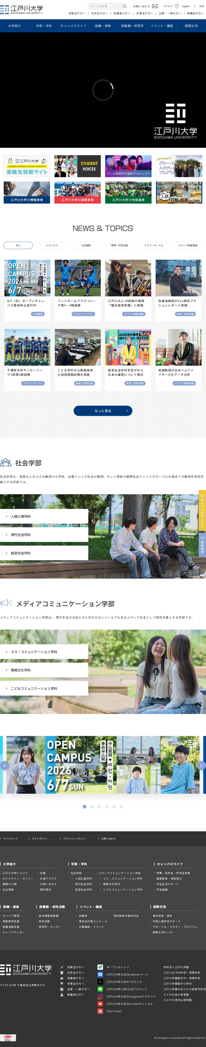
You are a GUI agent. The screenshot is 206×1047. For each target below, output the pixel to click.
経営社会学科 (18, 553)
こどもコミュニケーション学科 (31, 688)
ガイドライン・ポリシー (18, 878)
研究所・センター (50, 927)
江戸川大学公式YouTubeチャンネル (125, 1004)
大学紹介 (14, 25)
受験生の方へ (77, 13)
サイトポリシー (40, 838)
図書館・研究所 (132, 25)
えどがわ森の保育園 (176, 994)
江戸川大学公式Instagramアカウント (126, 996)
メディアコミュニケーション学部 (120, 873)
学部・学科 (44, 25)
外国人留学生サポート (167, 921)
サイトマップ (10, 838)
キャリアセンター (14, 932)
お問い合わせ (108, 838)
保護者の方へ (122, 13)
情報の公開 (10, 884)
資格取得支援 (11, 921)
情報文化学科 (18, 670)
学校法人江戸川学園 (176, 967)
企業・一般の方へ (170, 13)
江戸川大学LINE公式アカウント (122, 989)
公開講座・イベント (91, 927)
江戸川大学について (15, 873)
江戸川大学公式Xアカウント (119, 982)
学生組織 (162, 889)
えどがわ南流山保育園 (178, 1000)
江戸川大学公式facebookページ (123, 974)
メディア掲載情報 (187, 245)
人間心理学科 (18, 516)
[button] (4, 765)
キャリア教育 (11, 916)
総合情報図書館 (49, 916)
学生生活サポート (168, 884)
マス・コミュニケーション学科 (31, 651)
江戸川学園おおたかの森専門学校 (185, 989)
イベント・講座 (162, 25)
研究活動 (44, 921)
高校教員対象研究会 (126, 916)
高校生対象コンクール (93, 921)
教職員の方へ (195, 13)
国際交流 (191, 25)
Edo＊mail (109, 1011)
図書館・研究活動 (52, 907)
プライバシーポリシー (75, 838)
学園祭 (83, 916)
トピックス (52, 245)
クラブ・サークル (153, 245)
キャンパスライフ (73, 25)
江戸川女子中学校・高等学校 (182, 972)
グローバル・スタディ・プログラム (175, 927)
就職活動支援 (11, 927)
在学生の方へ (99, 13)
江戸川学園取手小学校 (178, 983)
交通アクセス (48, 878)
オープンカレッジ (113, 967)
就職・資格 (103, 25)
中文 (201, 6)
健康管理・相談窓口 (169, 878)
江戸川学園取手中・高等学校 (182, 978)
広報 (43, 873)
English (186, 6)
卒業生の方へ (144, 13)
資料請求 (45, 889)
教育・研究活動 (119, 245)
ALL (18, 245)
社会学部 (76, 873)
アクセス (168, 6)
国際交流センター (164, 932)
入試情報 (85, 245)
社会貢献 (8, 889)
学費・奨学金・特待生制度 (174, 873)
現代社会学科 (18, 534)
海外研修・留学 (163, 916)
